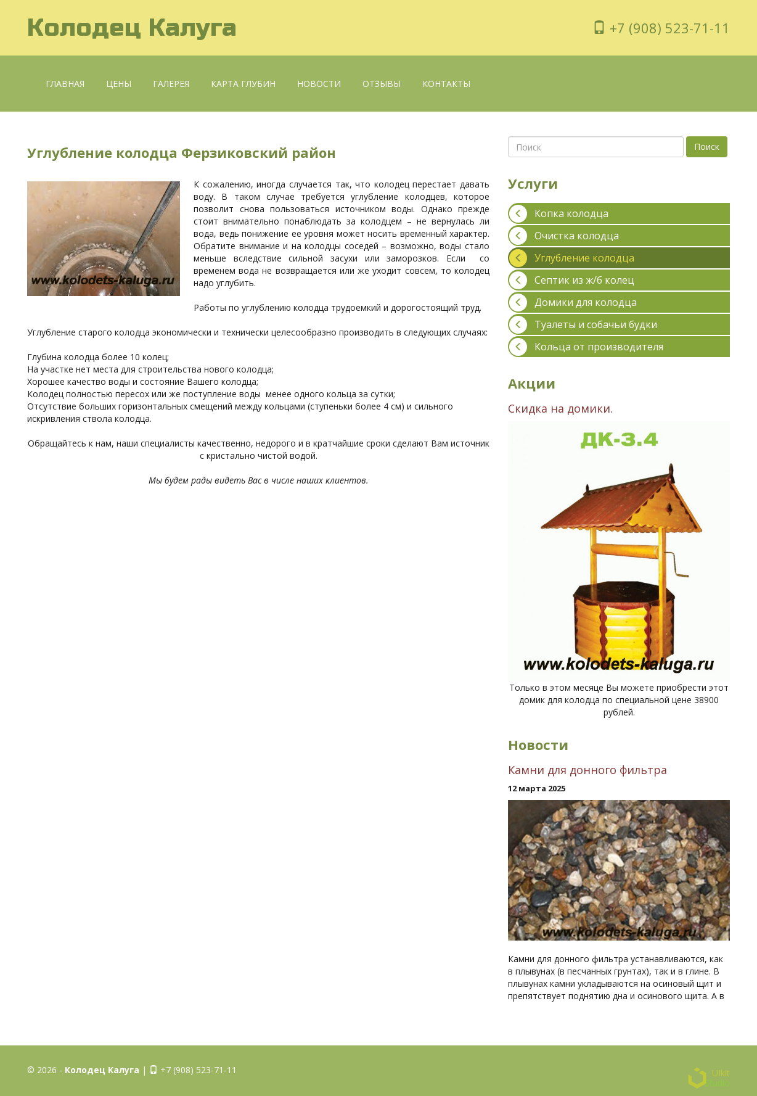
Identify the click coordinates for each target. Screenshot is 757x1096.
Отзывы (381, 83)
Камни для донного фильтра (587, 769)
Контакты (446, 83)
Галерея (171, 83)
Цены (118, 83)
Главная (65, 83)
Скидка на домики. (560, 408)
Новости (319, 83)
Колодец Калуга (132, 28)
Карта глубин (243, 83)
